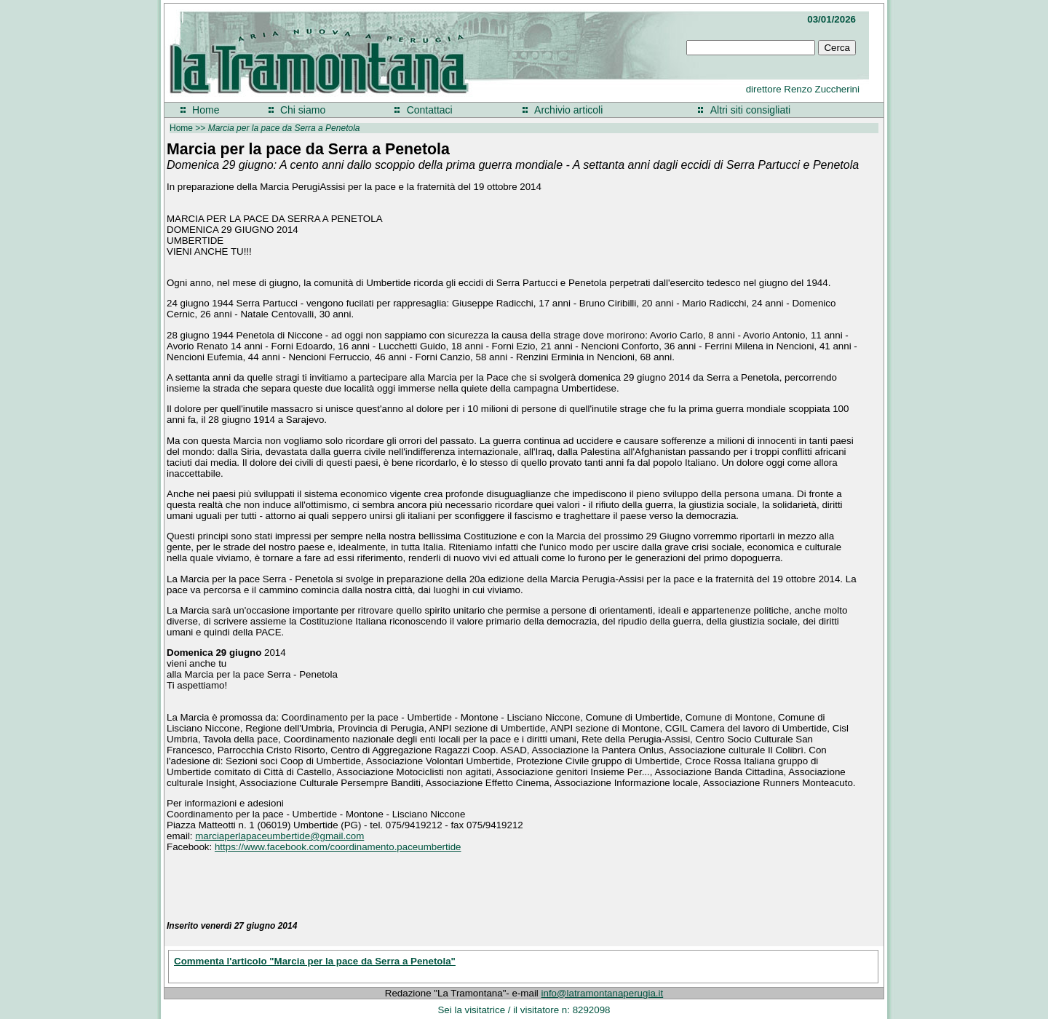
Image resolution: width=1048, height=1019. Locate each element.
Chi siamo (302, 110)
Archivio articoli (568, 110)
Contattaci (430, 110)
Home (205, 110)
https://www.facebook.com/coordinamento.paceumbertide (338, 846)
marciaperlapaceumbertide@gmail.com (279, 835)
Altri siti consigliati (750, 110)
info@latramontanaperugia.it (602, 993)
